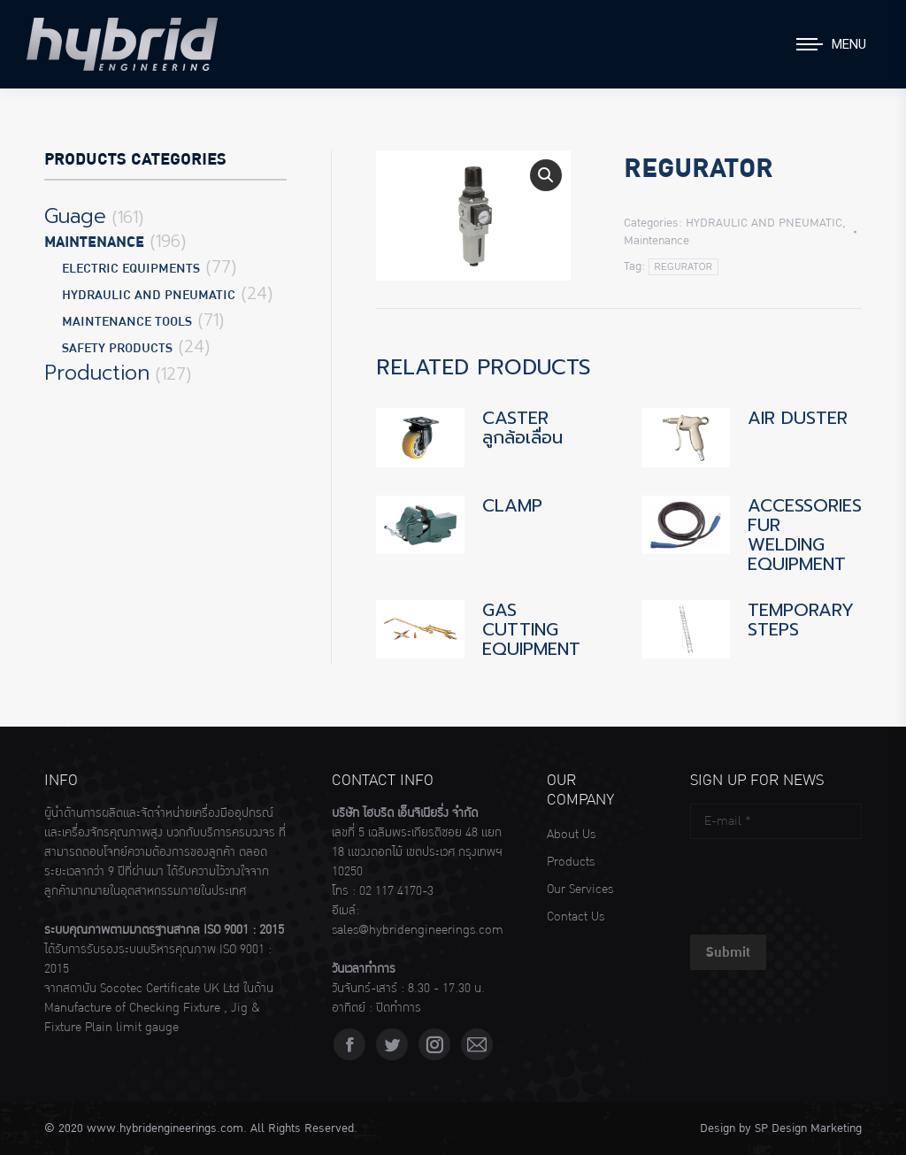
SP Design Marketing (808, 1128)
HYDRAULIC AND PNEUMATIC (764, 223)
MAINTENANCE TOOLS (127, 322)
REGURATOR (684, 267)
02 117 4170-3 (396, 891)
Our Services (580, 889)
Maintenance (656, 241)
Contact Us (575, 917)
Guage (75, 217)
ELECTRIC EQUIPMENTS (131, 268)
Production (97, 373)
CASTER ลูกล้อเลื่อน (522, 427)
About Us (571, 834)
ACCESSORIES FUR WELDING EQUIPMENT (805, 535)
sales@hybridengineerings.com (417, 930)
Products (571, 862)
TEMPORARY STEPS (801, 619)
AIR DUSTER (798, 417)
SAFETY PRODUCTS (117, 348)
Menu (849, 44)
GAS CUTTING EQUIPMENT (531, 629)
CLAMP (512, 505)
